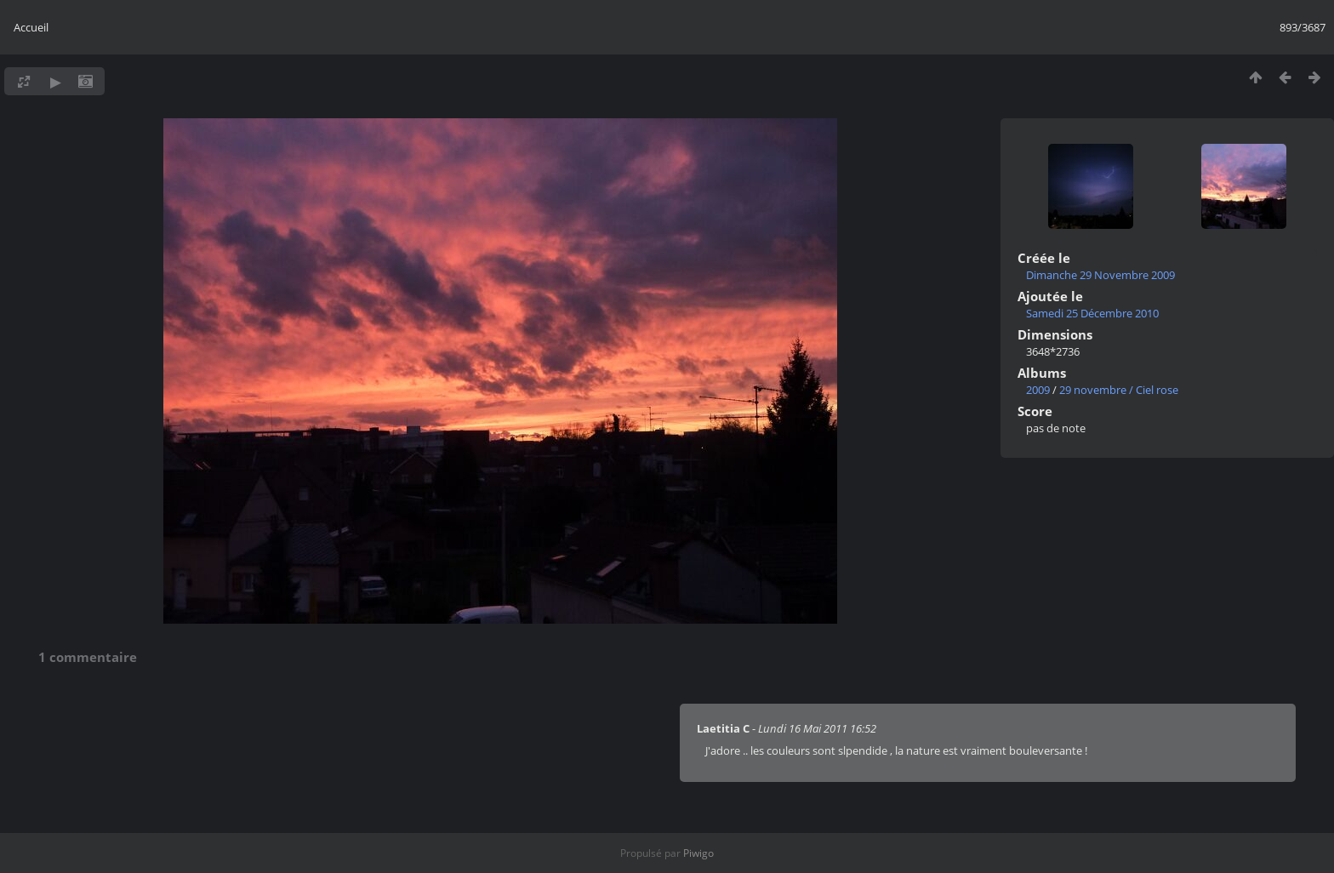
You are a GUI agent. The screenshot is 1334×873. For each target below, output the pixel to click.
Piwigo (698, 853)
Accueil (31, 27)
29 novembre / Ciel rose (1118, 389)
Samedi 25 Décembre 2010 (1092, 313)
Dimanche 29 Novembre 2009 (1100, 274)
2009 (1038, 389)
